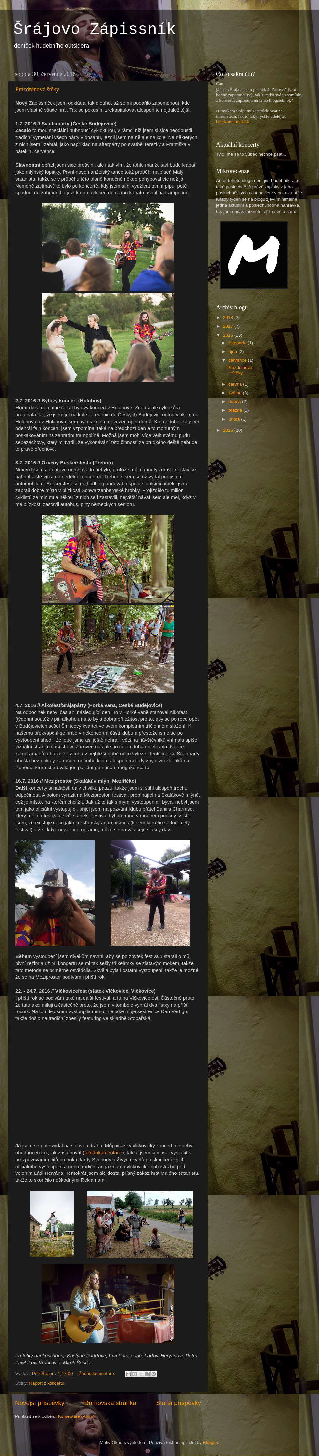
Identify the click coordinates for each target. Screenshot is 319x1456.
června (235, 384)
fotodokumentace (103, 1152)
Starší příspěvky (178, 1402)
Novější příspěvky (39, 1402)
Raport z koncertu (46, 1383)
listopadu (238, 342)
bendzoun (224, 121)
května (235, 392)
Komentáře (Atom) (76, 1416)
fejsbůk (242, 121)
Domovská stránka (110, 1402)
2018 (228, 317)
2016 (228, 335)
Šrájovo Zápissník (94, 30)
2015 (228, 430)
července (238, 360)
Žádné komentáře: (97, 1373)
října (233, 351)
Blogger (210, 1442)
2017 (228, 326)
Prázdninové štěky (37, 89)
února (234, 419)
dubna (235, 401)
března (235, 410)
